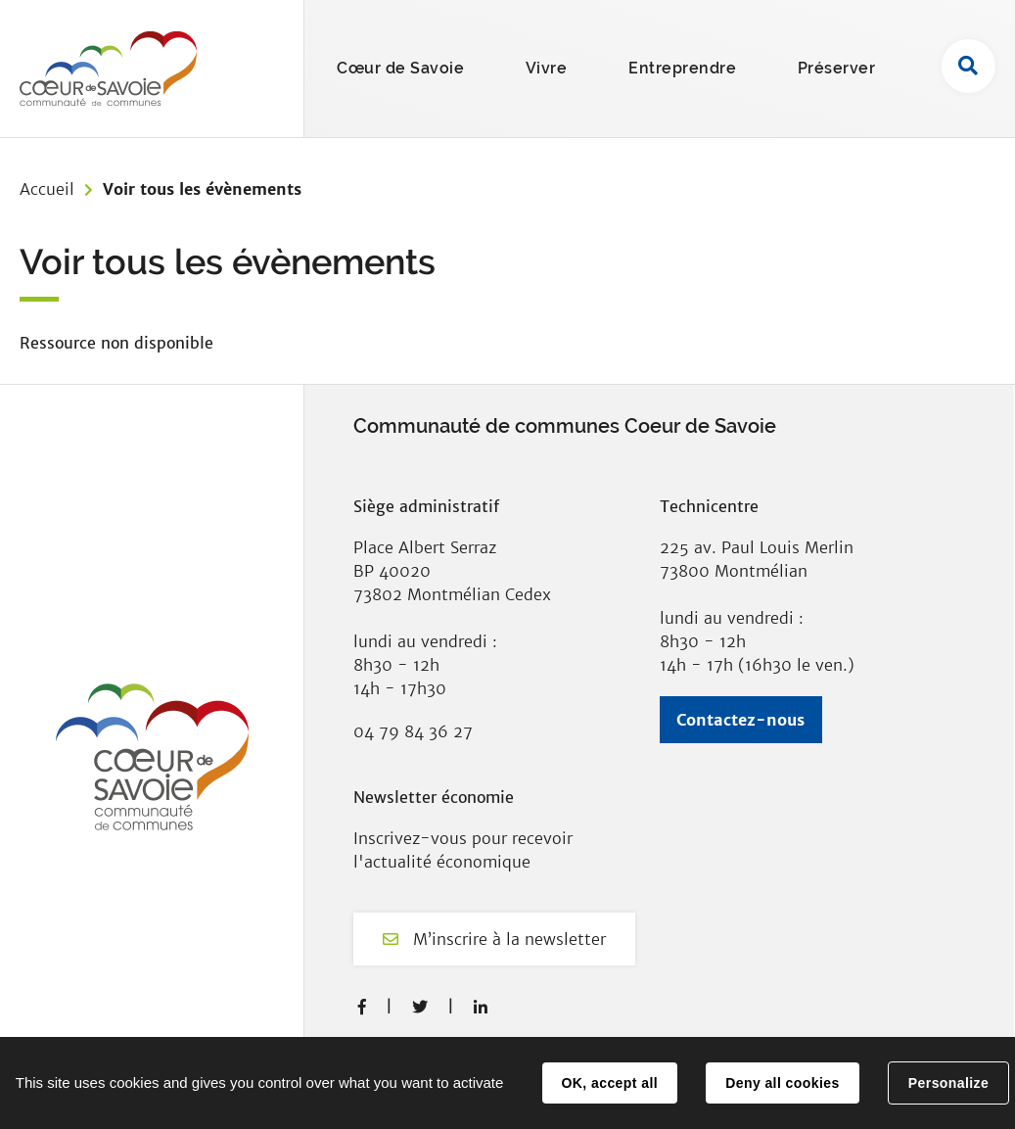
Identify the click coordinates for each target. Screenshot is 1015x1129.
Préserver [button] (837, 68)
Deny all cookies (782, 1083)
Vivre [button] (547, 68)
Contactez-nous (740, 719)
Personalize (948, 1083)
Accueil (47, 189)
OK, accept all (610, 1083)
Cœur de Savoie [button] (400, 68)
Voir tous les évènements (202, 189)
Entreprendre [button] (682, 68)
